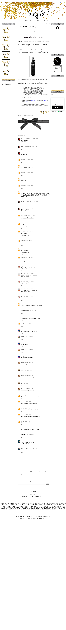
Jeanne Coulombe (24, 215)
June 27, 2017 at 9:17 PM (30, 434)
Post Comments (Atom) (26, 477)
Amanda (35, 31)
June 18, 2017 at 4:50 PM (34, 152)
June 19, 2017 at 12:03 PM (28, 223)
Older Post (47, 474)
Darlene (22, 159)
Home (18, 20)
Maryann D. (23, 266)
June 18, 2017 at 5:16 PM (28, 172)
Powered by (57, 111)
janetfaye (22, 329)
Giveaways (22, 116)
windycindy (23, 191)
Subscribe (57, 107)
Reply (22, 142)
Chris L (22, 303)
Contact (46, 20)
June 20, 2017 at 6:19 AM (30, 273)
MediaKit (38, 20)
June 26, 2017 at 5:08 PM (27, 395)
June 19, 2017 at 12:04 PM (28, 248)
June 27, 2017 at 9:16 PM (30, 427)
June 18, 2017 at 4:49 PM (34, 146)
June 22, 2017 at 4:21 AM (31, 310)
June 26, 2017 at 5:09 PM (27, 408)
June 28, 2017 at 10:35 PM (32, 448)
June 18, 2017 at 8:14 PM (29, 191)
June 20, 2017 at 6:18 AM (30, 266)
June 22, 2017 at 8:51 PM (29, 336)
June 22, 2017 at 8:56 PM (29, 349)
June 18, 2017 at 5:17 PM (28, 185)
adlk (21, 323)
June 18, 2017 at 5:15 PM (28, 159)
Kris (21, 395)
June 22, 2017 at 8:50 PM (29, 329)
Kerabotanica (22, 42)
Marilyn (22, 362)
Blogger (45, 518)
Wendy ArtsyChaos (24, 440)
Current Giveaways (28, 20)
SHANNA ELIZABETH (25, 138)
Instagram (37, 97)
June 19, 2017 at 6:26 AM (34, 201)
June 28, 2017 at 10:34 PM (32, 440)
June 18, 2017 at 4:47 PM (34, 138)
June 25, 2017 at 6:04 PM (28, 362)
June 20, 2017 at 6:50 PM (28, 303)
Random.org (23, 105)
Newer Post (20, 474)
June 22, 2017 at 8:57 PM (29, 356)
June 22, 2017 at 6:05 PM (27, 323)
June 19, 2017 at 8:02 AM (32, 215)
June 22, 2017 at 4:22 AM (31, 316)
